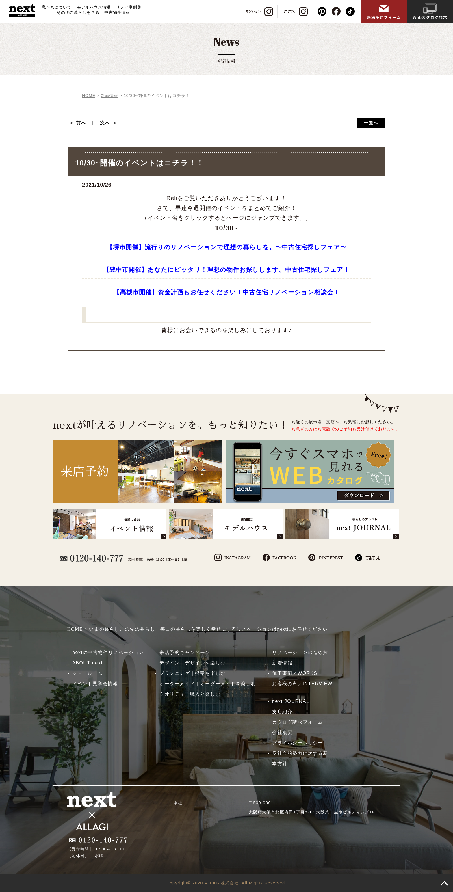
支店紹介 (282, 711)
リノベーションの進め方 (300, 652)
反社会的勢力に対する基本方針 (300, 758)
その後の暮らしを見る (78, 12)
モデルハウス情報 (94, 7)
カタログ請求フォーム (297, 722)
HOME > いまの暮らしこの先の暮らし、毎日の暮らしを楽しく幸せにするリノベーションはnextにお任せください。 (200, 629)
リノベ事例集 (128, 7)
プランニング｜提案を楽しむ (192, 673)
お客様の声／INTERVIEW (302, 683)
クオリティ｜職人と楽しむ (189, 694)
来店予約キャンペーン (184, 652)
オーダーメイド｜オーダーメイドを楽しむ (207, 683)
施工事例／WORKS (294, 673)
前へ (84, 122)
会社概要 (282, 732)
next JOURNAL (290, 701)
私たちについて (57, 7)
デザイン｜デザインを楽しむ (192, 662)
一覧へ (371, 122)
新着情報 (282, 662)
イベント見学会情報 (95, 683)
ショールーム (87, 673)
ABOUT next (87, 662)
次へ (105, 122)
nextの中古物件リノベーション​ (108, 652)
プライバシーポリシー (297, 742)
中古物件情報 (117, 12)
